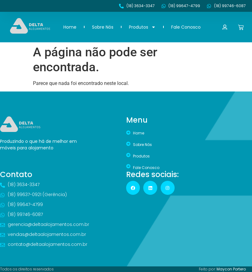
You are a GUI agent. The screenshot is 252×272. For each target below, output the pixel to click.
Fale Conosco (186, 27)
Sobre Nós (102, 27)
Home (69, 27)
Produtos (142, 27)
